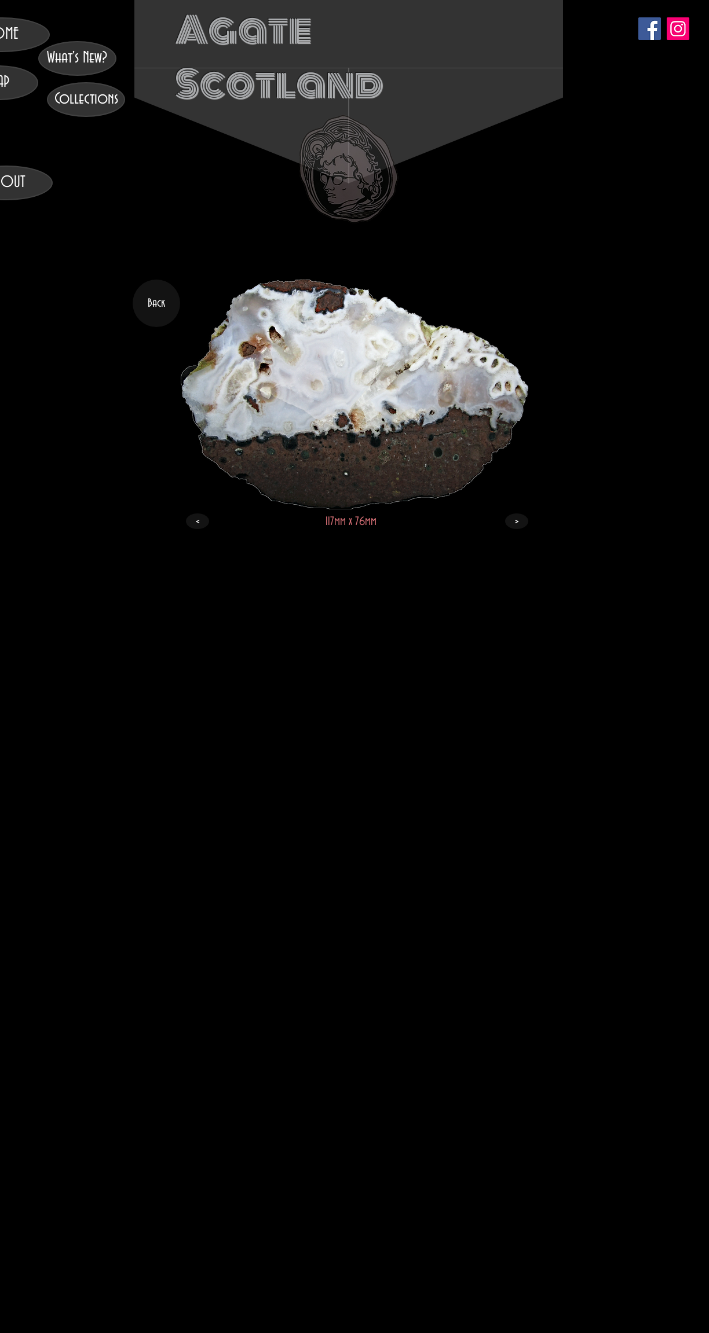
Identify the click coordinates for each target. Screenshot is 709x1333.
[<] (197, 521)
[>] (516, 521)
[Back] (156, 303)
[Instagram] (678, 28)
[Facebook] (649, 28)
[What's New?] (77, 58)
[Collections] (86, 99)
